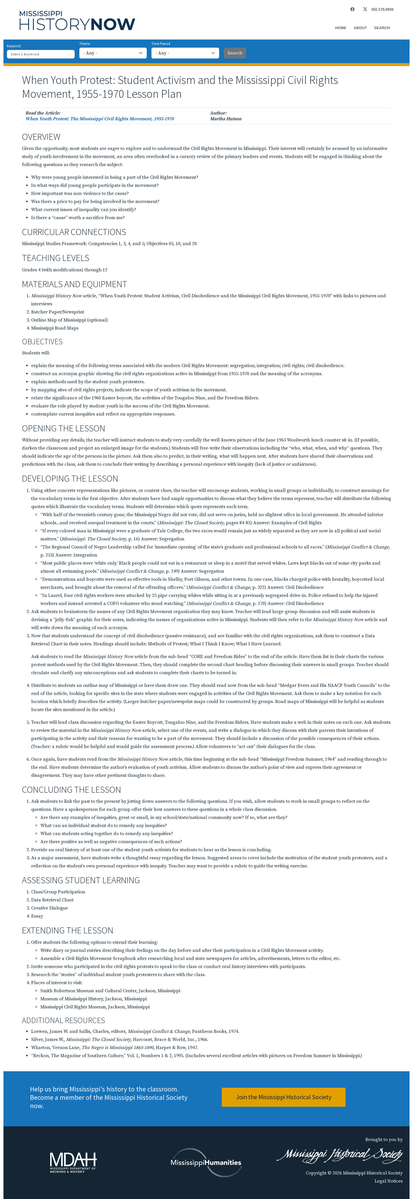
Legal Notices (389, 1181)
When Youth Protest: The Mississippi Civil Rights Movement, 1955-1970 (99, 119)
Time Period (160, 43)
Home (340, 28)
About (360, 28)
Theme (84, 43)
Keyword (13, 46)
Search (382, 28)
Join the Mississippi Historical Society (283, 1097)
